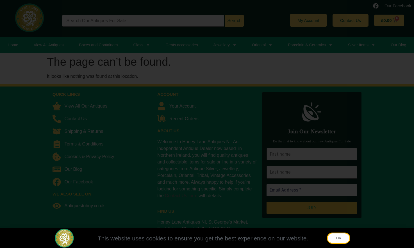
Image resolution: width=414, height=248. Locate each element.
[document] (207, 124)
